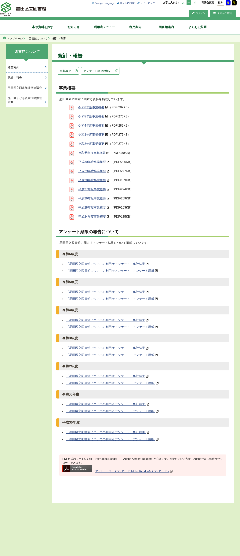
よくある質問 (197, 27)
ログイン (198, 13)
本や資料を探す (42, 27)
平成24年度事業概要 (92, 216)
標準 (220, 2)
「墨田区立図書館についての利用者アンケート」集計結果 (105, 263)
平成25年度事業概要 (92, 207)
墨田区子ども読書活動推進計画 (25, 100)
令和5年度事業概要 (91, 116)
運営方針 (13, 67)
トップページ (15, 38)
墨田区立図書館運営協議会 (25, 87)
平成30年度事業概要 (92, 162)
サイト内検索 (127, 3)
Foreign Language (105, 3)
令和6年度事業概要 (91, 107)
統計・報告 (15, 77)
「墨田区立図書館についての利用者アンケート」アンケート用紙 (110, 270)
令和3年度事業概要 (91, 134)
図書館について (38, 38)
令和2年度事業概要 (91, 143)
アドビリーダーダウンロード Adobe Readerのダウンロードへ (115, 471)
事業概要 (65, 70)
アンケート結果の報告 (97, 70)
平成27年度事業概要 (92, 189)
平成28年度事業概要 (92, 180)
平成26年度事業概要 (92, 198)
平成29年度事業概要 (92, 171)
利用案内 (135, 27)
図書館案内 (166, 27)
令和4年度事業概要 (91, 125)
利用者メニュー (104, 27)
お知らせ (73, 27)
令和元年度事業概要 (92, 152)
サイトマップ (147, 3)
